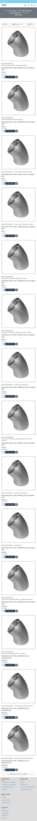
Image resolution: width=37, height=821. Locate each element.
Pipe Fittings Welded (25, 11)
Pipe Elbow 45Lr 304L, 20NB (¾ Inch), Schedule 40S (18, 123)
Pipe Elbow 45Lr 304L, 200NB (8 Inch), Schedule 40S (15, 657)
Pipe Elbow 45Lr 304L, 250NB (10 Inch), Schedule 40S (15, 710)
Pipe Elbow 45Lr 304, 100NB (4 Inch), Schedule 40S (17, 497)
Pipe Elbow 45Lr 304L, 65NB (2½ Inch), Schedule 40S (18, 388)
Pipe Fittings (13, 11)
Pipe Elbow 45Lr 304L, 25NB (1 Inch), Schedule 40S (17, 175)
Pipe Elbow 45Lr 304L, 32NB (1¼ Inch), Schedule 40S (18, 228)
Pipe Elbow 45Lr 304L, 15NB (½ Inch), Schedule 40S (17, 69)
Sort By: (13, 24)
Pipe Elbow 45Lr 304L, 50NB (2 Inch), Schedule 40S (18, 336)
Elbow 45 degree (15, 13)
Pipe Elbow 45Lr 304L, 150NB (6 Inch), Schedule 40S (18, 603)
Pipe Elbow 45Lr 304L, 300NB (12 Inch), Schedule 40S (15, 762)
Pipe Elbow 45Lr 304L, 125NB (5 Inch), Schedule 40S (18, 549)
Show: (30, 24)
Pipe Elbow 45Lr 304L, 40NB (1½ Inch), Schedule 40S (18, 282)
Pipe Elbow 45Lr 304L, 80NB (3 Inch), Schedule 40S (18, 444)
